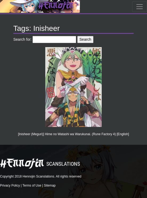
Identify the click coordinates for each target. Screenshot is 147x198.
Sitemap (50, 185)
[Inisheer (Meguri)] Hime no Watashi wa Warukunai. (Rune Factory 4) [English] (73, 134)
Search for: (22, 39)
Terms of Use (31, 185)
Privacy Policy (10, 185)
